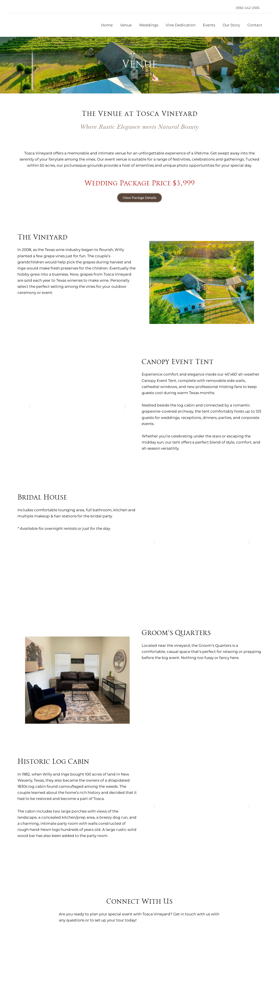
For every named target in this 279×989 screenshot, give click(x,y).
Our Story (231, 25)
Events (209, 25)
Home (107, 25)
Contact (254, 25)
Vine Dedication (181, 25)
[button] (247, 8)
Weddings (148, 25)
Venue (126, 25)
